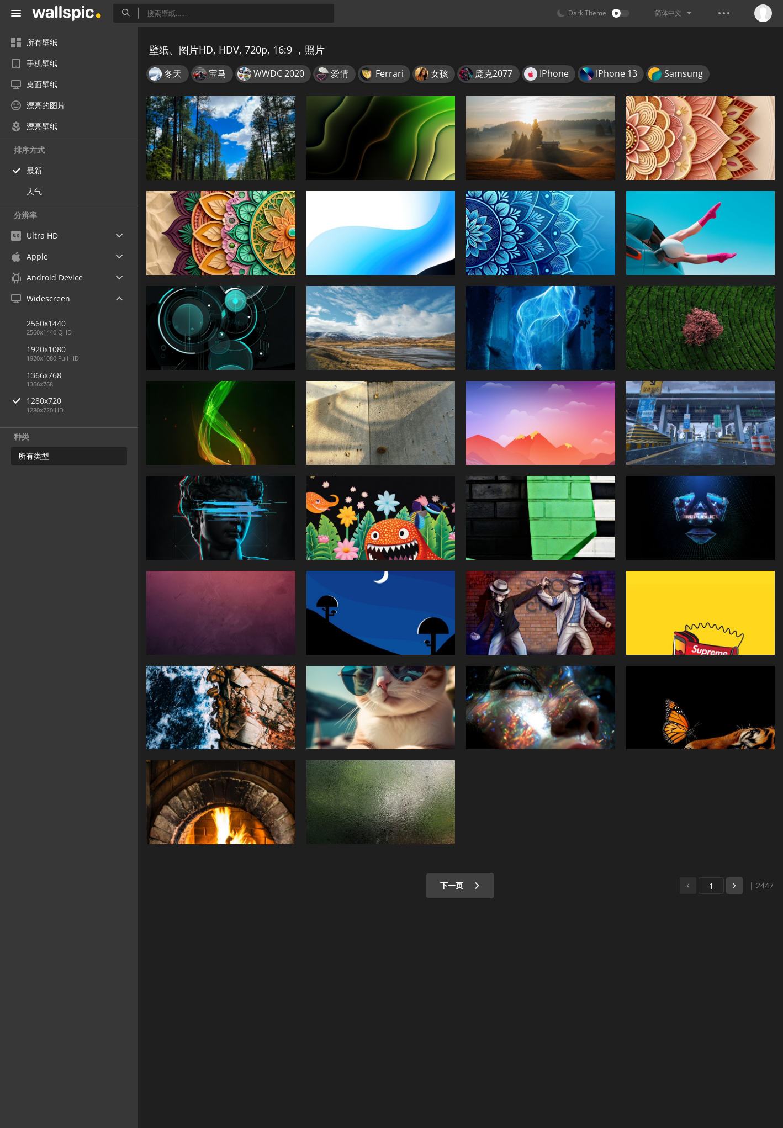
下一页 (460, 885)
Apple (29, 256)
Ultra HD (34, 235)
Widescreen (40, 298)
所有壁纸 (34, 42)
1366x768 (44, 375)
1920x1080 (46, 349)
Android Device (47, 277)
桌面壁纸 (34, 84)
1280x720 (82, 400)
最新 (34, 170)
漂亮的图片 (38, 105)
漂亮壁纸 (34, 126)
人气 (34, 191)
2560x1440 (46, 323)
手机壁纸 (34, 63)
